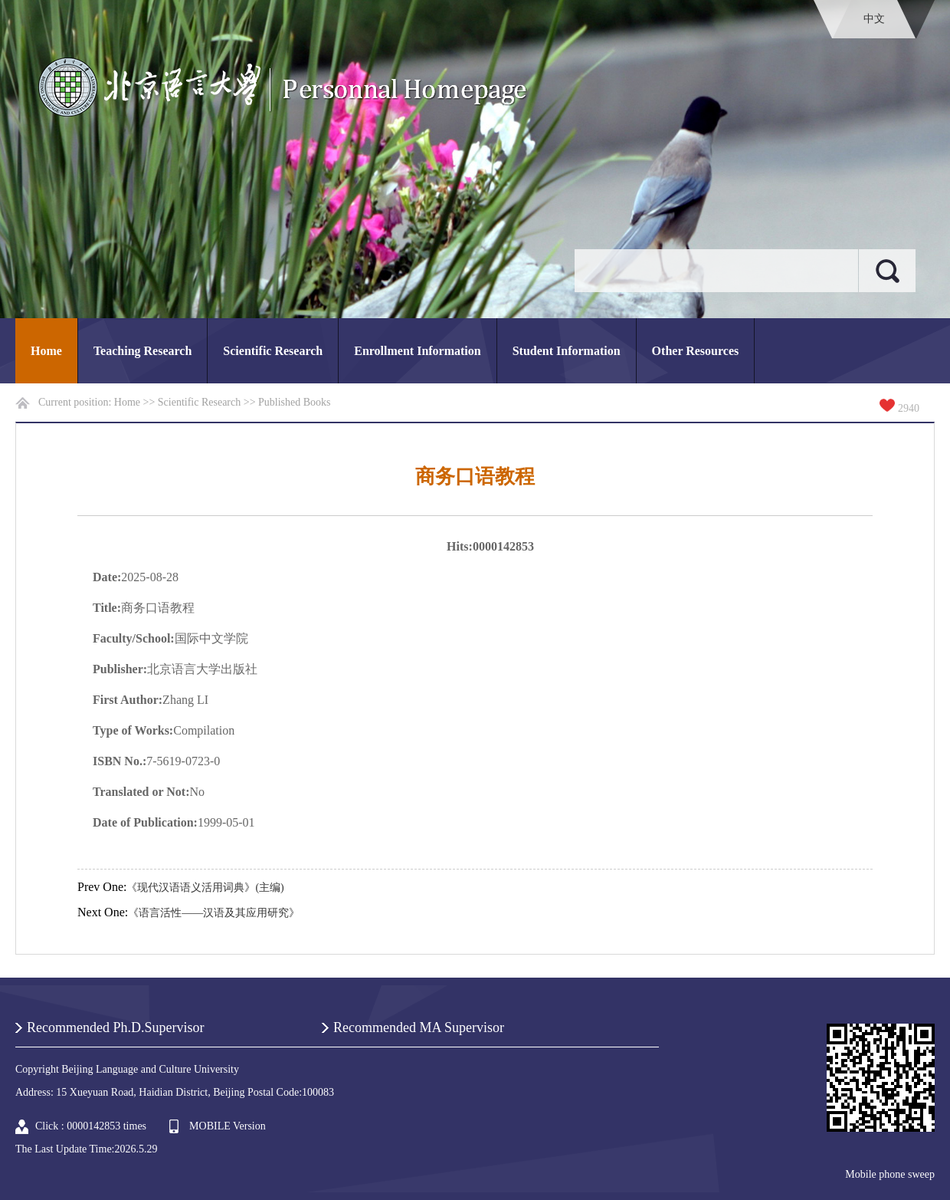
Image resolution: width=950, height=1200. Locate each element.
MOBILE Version (227, 1126)
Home (46, 350)
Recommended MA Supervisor (418, 1027)
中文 (874, 19)
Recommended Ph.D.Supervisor (115, 1027)
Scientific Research (273, 350)
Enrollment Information (417, 350)
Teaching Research (142, 350)
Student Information (567, 350)
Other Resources (695, 350)
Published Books (294, 402)
